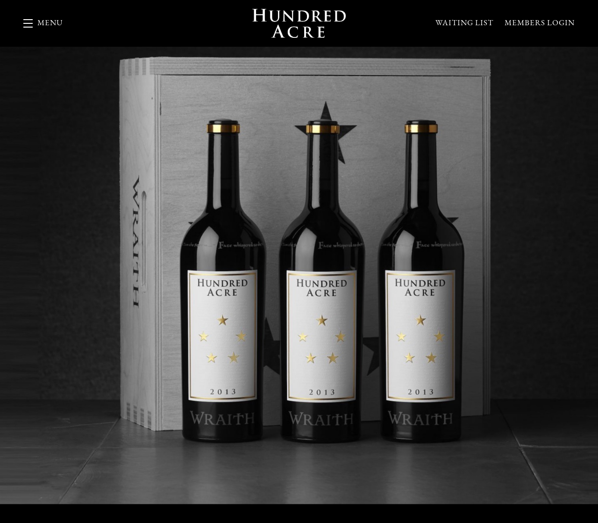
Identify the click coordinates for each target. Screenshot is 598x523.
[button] (43, 23)
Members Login (540, 23)
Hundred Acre (299, 23)
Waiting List (464, 23)
